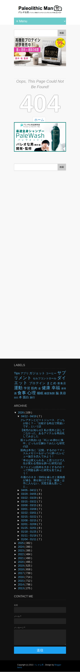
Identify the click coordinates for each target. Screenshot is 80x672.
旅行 (32, 397)
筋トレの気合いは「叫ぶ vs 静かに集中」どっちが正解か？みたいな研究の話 (42, 443)
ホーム (39, 120)
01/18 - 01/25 (29, 531)
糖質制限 (50, 393)
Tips (17, 373)
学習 (27, 388)
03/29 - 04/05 (29, 494)
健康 (47, 387)
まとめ (52, 383)
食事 (22, 393)
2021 (21, 558)
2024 (21, 546)
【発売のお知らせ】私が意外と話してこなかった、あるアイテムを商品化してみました (42, 433)
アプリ (25, 373)
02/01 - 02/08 (29, 524)
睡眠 (40, 393)
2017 (21, 573)
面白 (26, 397)
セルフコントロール (45, 378)
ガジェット (37, 373)
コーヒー (51, 373)
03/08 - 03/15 (29, 505)
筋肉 (34, 388)
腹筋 (16, 397)
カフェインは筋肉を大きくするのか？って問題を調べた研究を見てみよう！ (42, 470)
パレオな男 (39, 665)
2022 (21, 554)
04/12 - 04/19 (29, 416)
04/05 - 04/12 (29, 490)
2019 (21, 565)
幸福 (56, 387)
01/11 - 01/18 (29, 535)
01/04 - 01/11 (29, 539)
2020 (21, 562)
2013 (21, 588)
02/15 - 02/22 (29, 516)
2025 (21, 543)
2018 (21, 569)
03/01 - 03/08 (29, 509)
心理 (32, 393)
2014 (21, 584)
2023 (21, 550)
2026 (21, 412)
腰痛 (63, 388)
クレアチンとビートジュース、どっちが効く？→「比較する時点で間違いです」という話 (42, 423)
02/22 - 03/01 (29, 512)
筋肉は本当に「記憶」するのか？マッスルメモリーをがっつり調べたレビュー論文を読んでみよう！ (42, 453)
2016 (21, 577)
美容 (63, 393)
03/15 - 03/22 (29, 501)
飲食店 (62, 383)
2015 (21, 580)
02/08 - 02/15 (29, 520)
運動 (19, 387)
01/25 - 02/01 (29, 528)
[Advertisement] (40, 260)
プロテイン (38, 383)
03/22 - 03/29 (29, 497)
